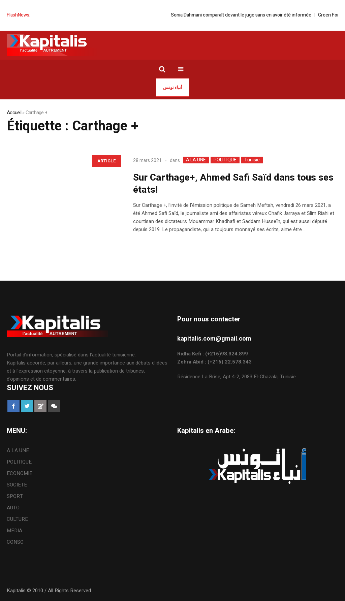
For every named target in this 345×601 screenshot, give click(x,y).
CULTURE (17, 519)
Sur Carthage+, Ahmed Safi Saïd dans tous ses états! (233, 184)
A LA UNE (196, 160)
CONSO (15, 542)
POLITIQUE (225, 160)
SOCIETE (17, 484)
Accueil (14, 112)
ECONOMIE (19, 473)
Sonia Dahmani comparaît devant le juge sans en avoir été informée (247, 15)
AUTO (13, 507)
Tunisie (252, 160)
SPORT (15, 496)
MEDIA (14, 530)
